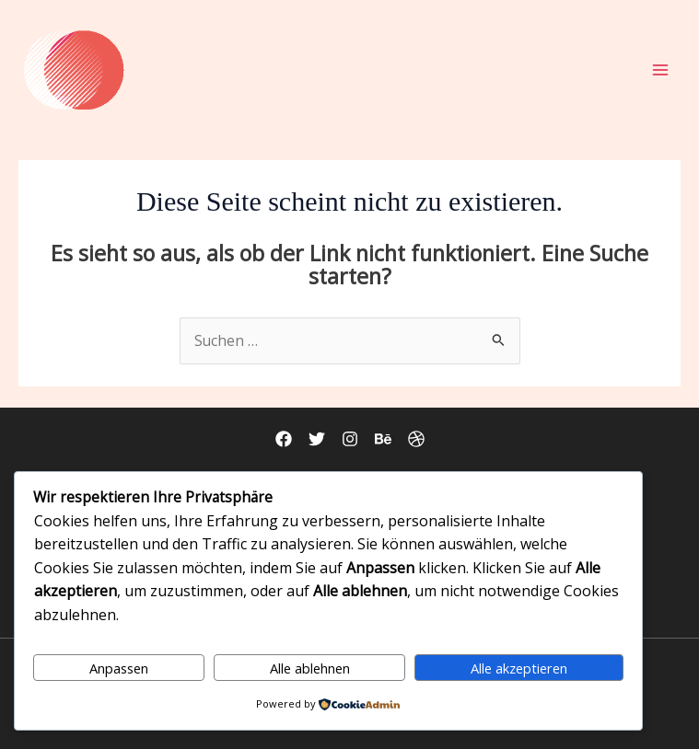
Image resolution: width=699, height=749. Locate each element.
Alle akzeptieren (519, 668)
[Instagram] (350, 439)
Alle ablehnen (310, 668)
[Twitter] (317, 439)
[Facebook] (283, 439)
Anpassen (118, 668)
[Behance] (383, 439)
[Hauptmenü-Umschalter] (661, 69)
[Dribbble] (416, 439)
